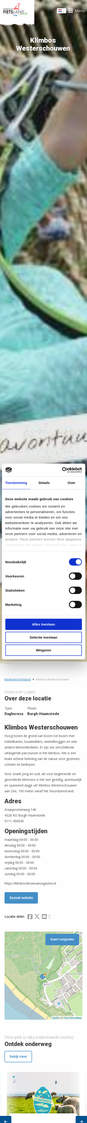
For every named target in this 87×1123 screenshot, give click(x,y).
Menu (80, 10)
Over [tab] (71, 483)
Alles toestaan (43, 624)
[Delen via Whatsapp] (50, 917)
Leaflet (55, 1017)
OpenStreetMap (73, 1017)
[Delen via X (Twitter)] (37, 917)
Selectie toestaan (43, 637)
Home (17, 11)
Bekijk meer (18, 1056)
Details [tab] (44, 483)
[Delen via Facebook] (29, 917)
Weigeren (43, 650)
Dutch (61, 11)
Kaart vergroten (62, 939)
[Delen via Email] (44, 917)
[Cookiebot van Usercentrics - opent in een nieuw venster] (62, 470)
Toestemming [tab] (16, 483)
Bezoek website (21, 898)
